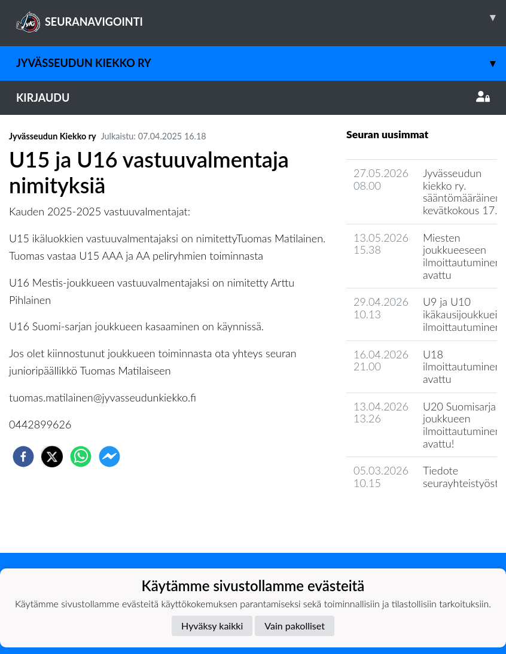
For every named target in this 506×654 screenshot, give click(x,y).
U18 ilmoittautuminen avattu (462, 366)
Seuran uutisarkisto (399, 517)
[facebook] (23, 456)
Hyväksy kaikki (212, 625)
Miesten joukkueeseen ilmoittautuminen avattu (462, 256)
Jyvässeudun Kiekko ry (261, 63)
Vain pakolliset (294, 625)
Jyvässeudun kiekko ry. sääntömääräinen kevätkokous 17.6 (463, 191)
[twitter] (52, 456)
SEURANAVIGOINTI (261, 17)
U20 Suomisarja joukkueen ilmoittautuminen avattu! (462, 425)
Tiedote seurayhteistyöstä (463, 476)
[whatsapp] (81, 456)
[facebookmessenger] (109, 456)
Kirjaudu (253, 97)
